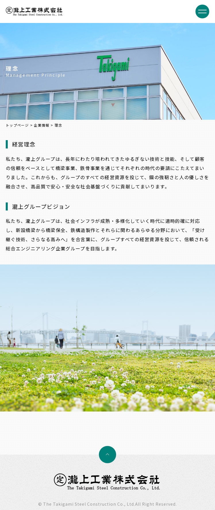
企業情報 (41, 125)
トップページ (17, 125)
